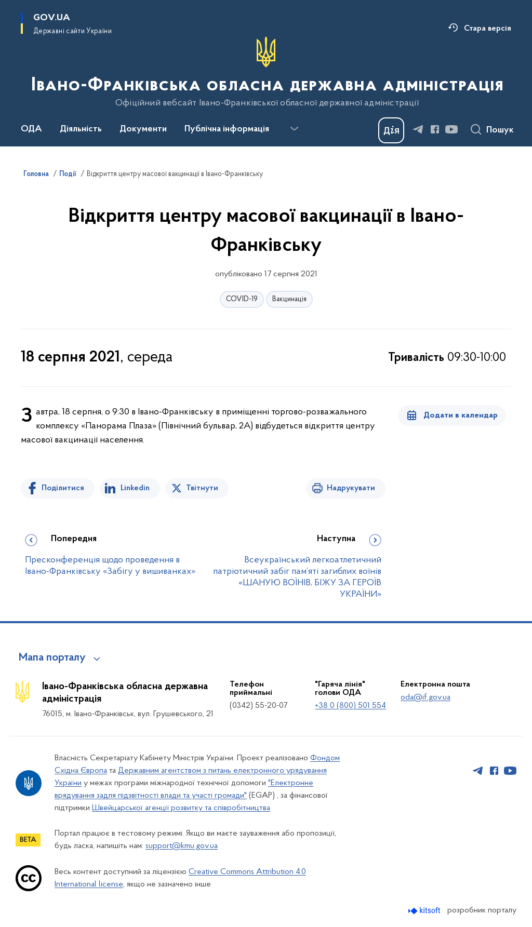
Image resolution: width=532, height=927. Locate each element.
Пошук (500, 130)
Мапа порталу (52, 658)
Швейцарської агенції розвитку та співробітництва (181, 808)
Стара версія (487, 28)
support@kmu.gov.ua (181, 846)
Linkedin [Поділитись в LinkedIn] (135, 488)
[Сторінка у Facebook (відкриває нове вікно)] (435, 129)
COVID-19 (242, 299)
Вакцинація (289, 299)
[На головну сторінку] (266, 72)
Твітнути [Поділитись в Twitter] (202, 488)
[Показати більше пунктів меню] (294, 129)
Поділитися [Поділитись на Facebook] (63, 488)
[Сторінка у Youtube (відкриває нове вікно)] (451, 129)
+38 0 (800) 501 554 (350, 706)
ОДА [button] (31, 129)
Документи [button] (143, 129)
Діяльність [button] (81, 129)
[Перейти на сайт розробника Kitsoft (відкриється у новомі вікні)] (425, 911)
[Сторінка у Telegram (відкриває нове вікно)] (418, 129)
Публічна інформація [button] (226, 129)
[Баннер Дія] (391, 130)
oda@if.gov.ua (425, 697)
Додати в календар (460, 415)
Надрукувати (351, 488)
